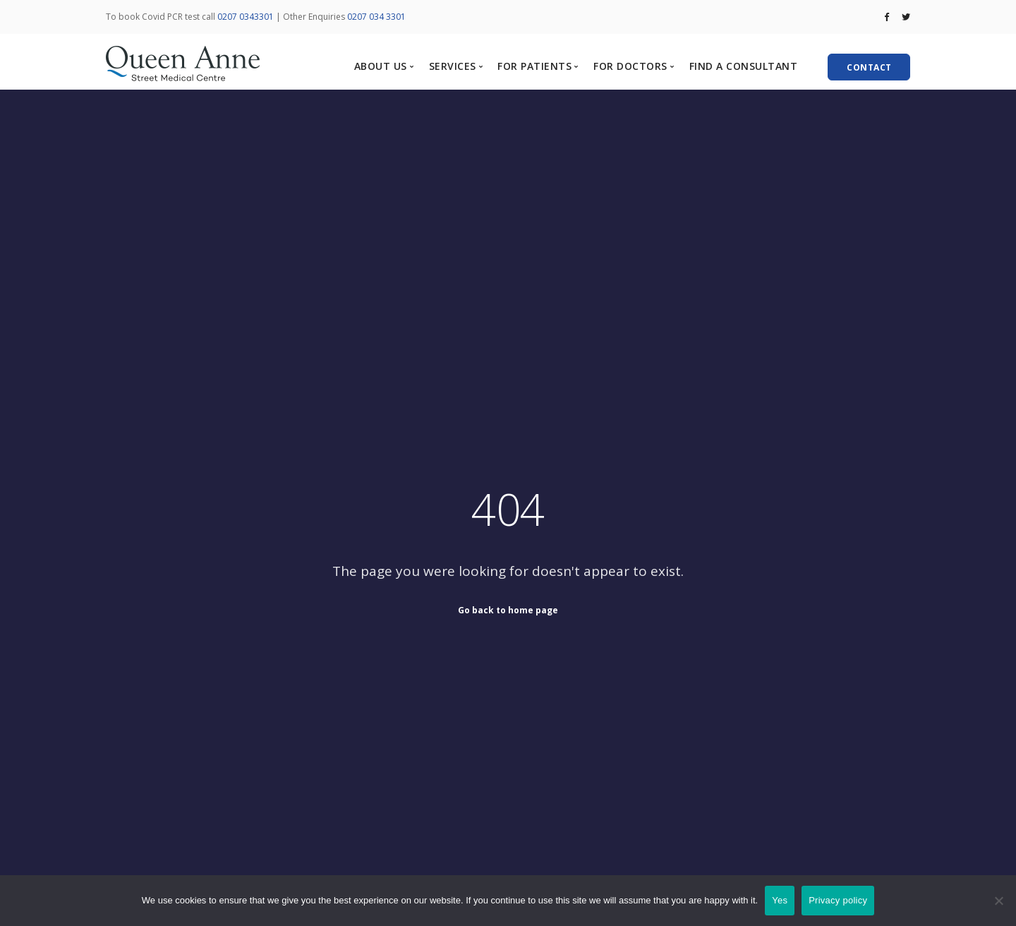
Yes (779, 900)
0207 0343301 (245, 17)
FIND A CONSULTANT (743, 66)
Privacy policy (838, 900)
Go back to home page (508, 609)
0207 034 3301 (376, 17)
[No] (998, 901)
